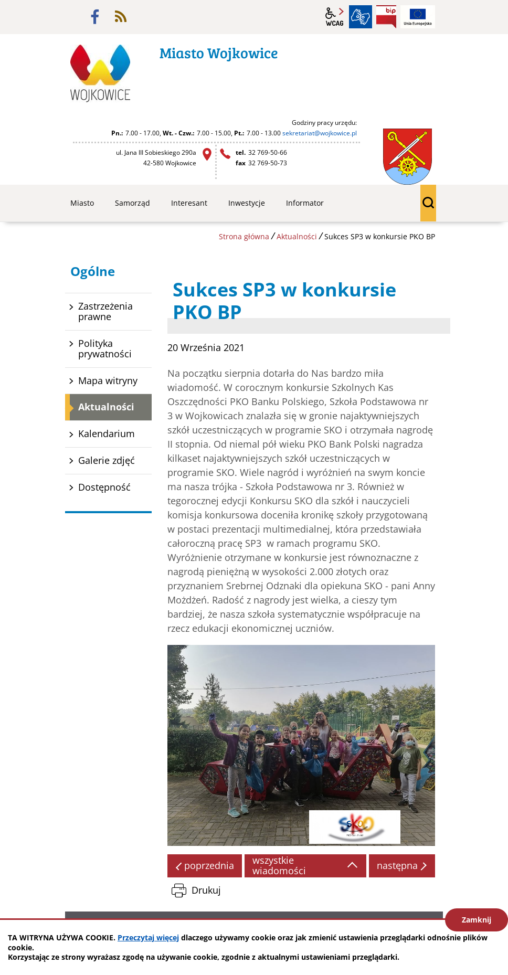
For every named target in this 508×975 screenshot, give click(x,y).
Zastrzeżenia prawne (105, 311)
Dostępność (104, 487)
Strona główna (244, 236)
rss (120, 16)
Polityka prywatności (105, 348)
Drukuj (206, 890)
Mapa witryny (107, 380)
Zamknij (476, 920)
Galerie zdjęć (106, 460)
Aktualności (297, 236)
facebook (95, 16)
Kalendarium (106, 433)
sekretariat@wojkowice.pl (319, 133)
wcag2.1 (334, 16)
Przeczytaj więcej (148, 937)
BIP (386, 16)
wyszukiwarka (428, 203)
